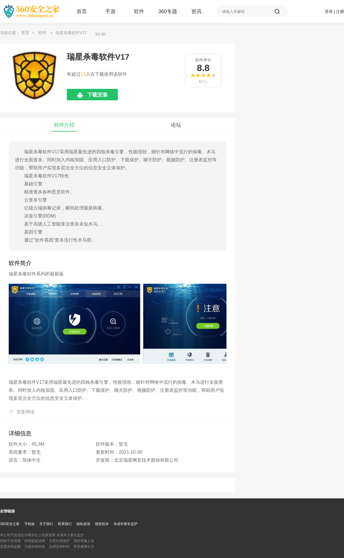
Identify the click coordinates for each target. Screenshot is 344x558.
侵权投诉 (102, 524)
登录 (329, 11)
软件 (139, 11)
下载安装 (97, 96)
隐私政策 (83, 524)
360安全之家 (9, 524)
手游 (110, 11)
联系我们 (65, 524)
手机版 (29, 524)
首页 (82, 11)
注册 (340, 11)
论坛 (176, 125)
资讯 (196, 11)
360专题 (167, 11)
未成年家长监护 (126, 524)
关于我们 (46, 524)
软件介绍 (64, 125)
